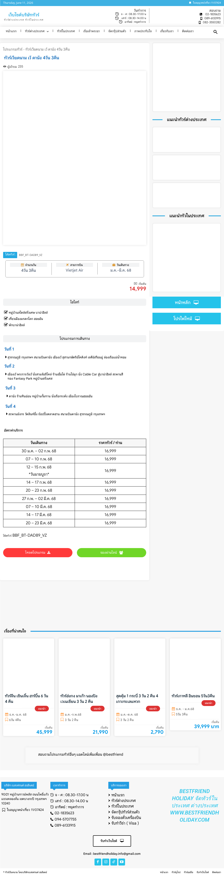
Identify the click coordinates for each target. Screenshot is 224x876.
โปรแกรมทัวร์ (13, 49)
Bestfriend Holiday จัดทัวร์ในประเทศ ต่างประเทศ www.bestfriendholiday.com (194, 805)
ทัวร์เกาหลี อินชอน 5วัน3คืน (193, 696)
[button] (215, 32)
